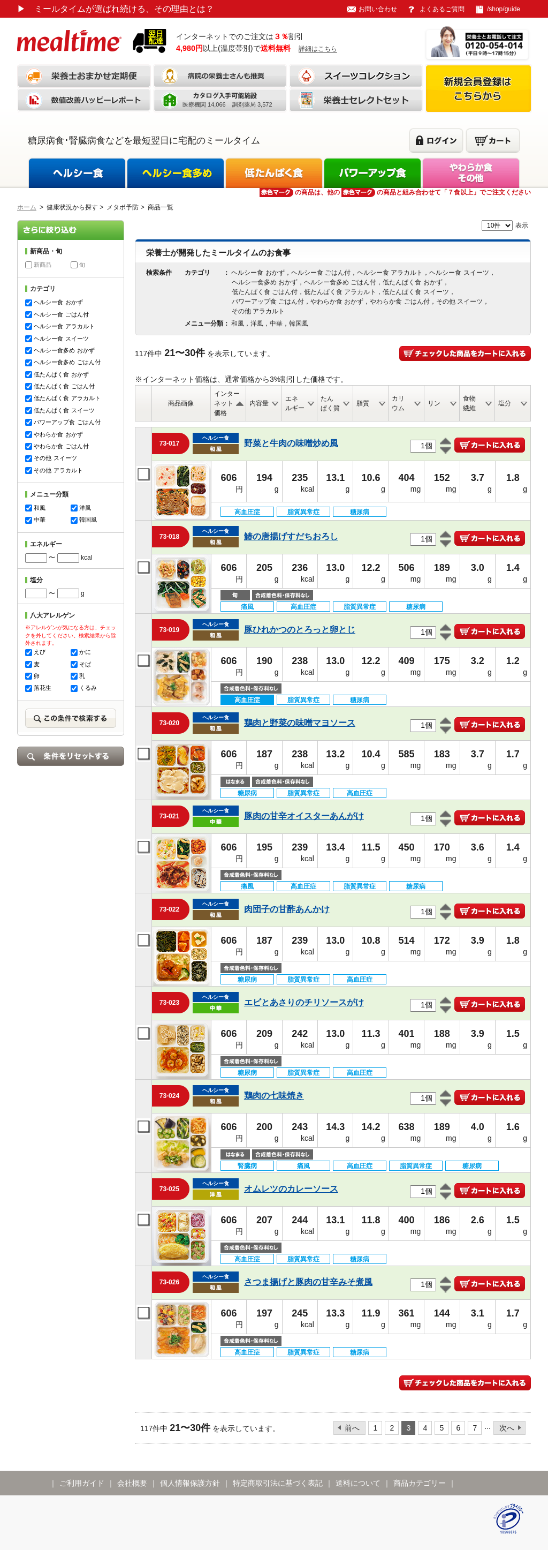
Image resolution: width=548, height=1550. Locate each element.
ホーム (26, 207)
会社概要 (132, 1483)
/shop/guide (503, 9)
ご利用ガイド (81, 1483)
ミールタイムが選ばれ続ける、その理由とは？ (115, 8)
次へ (506, 1428)
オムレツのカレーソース (291, 1188)
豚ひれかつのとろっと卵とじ (299, 629)
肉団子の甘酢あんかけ (287, 909)
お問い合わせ (378, 9)
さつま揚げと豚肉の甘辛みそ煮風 (308, 1281)
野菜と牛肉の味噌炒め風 (291, 443)
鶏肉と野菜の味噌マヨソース (299, 722)
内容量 (259, 403)
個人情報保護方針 (190, 1483)
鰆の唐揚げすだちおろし (291, 536)
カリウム (398, 403)
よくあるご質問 (442, 9)
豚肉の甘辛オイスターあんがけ (304, 816)
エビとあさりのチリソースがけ (304, 1002)
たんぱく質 (330, 403)
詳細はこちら (318, 49)
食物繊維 (469, 403)
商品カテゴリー (419, 1483)
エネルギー (295, 403)
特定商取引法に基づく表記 (278, 1483)
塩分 (504, 403)
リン (434, 403)
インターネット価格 (227, 403)
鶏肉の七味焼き (274, 1095)
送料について (358, 1483)
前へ (352, 1428)
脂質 (362, 403)
